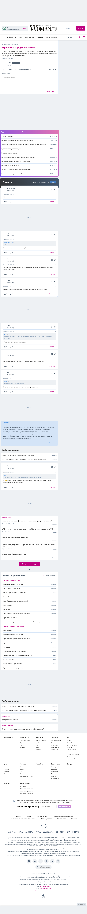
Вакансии (74, 819)
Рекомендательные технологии (43, 890)
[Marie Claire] (48, 832)
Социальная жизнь (25, 740)
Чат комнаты (8, 737)
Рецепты (6, 769)
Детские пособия (71, 759)
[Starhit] (38, 832)
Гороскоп (7, 783)
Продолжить (51, 91)
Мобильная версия (44, 867)
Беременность (55, 747)
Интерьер (6, 771)
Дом (5, 764)
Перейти (53, 182)
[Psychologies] (59, 832)
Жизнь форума (25, 783)
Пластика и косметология (26, 776)
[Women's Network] (43, 827)
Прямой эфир (51, 37)
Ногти (21, 774)
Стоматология (55, 745)
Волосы (22, 769)
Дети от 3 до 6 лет (71, 742)
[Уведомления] (84, 37)
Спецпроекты (61, 819)
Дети (68, 737)
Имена (68, 756)
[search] (74, 37)
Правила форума (42, 816)
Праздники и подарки (56, 774)
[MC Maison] (29, 832)
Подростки (69, 747)
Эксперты (40, 37)
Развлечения (55, 764)
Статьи (80, 28)
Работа (22, 745)
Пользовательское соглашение (63, 816)
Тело (21, 771)
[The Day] (20, 832)
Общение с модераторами (26, 791)
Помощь (29, 816)
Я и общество (24, 737)
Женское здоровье (56, 740)
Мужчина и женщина (41, 740)
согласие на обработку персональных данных (37, 800)
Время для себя (55, 767)
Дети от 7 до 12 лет (72, 745)
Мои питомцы (7, 774)
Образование (23, 742)
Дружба (38, 742)
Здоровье (5, 44)
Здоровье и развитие (72, 752)
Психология (54, 742)
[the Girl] (68, 832)
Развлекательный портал (26, 788)
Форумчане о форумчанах (26, 793)
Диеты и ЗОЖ (54, 749)
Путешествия (54, 771)
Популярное (29, 37)
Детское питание (71, 749)
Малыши (69, 740)
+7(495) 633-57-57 (46, 888)
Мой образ (39, 764)
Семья (37, 747)
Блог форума (23, 786)
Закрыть (52, 443)
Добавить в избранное (24, 69)
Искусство (54, 769)
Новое (20, 37)
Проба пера (54, 776)
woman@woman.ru (45, 886)
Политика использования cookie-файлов (22, 819)
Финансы (22, 747)
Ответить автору (6, 73)
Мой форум (11, 37)
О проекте (17, 816)
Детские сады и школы (73, 754)
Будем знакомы (55, 778)
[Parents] (76, 832)
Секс (37, 745)
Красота (23, 764)
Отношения (40, 737)
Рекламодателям (46, 819)
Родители (38, 749)
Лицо (21, 767)
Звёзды (69, 764)
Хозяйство (7, 767)
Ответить (52, 201)
